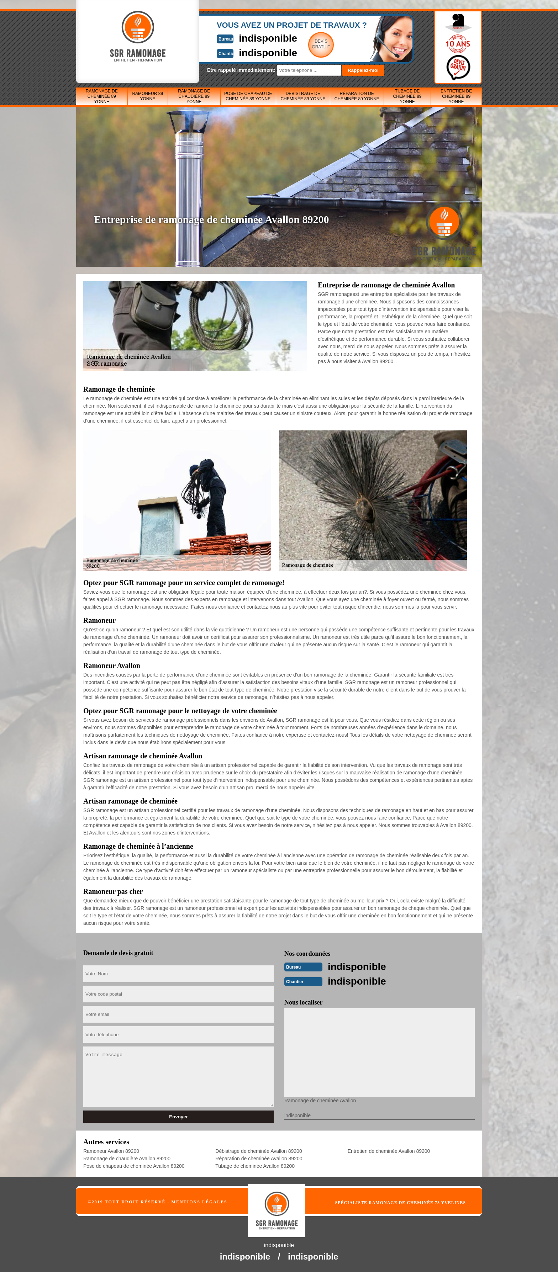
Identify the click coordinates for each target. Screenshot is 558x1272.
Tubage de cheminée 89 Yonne (407, 96)
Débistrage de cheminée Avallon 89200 (258, 1150)
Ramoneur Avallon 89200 (111, 1150)
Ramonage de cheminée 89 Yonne (102, 96)
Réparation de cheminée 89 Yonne (357, 96)
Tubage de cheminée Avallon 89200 (255, 1165)
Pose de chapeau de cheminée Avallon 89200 (134, 1165)
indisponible (257, 38)
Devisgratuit (312, 44)
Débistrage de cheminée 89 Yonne (302, 96)
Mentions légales (199, 1201)
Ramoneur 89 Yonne (147, 96)
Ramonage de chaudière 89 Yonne (194, 96)
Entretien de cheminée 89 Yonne (456, 96)
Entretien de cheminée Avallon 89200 (389, 1150)
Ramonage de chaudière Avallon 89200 (126, 1158)
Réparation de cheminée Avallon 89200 (258, 1158)
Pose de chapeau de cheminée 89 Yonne (248, 96)
